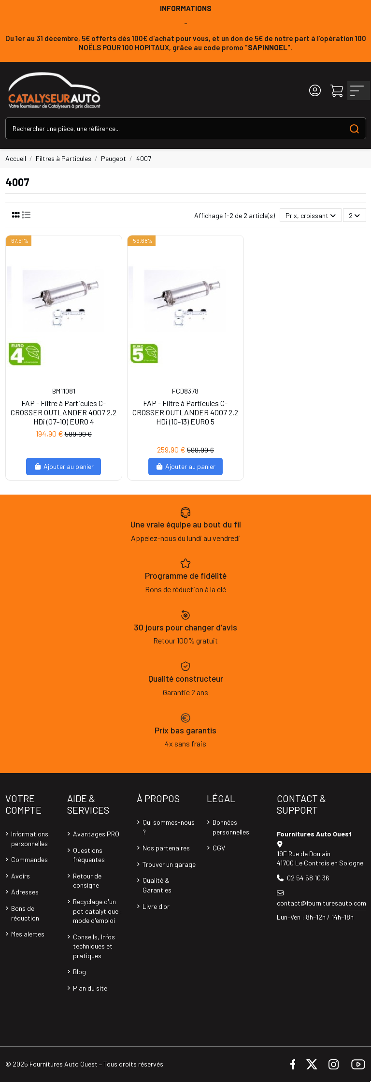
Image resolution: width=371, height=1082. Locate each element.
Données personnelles (231, 827)
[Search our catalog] (354, 128)
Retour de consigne (87, 881)
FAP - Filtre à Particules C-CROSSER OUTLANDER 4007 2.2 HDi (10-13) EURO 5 (185, 412)
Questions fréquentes (89, 855)
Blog (79, 971)
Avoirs (20, 876)
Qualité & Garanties (157, 885)
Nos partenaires (166, 848)
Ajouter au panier (63, 466)
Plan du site (90, 988)
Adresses (25, 892)
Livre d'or (156, 906)
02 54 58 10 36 (308, 878)
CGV (219, 848)
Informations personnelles (29, 839)
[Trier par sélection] (311, 215)
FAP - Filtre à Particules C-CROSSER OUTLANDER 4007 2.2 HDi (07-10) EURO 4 (63, 412)
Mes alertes (27, 934)
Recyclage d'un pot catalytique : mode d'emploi (97, 910)
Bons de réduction (25, 913)
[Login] (315, 91)
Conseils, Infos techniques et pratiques (94, 946)
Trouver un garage (169, 864)
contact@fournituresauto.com (321, 903)
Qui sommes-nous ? (169, 827)
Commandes (29, 859)
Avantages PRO (96, 834)
